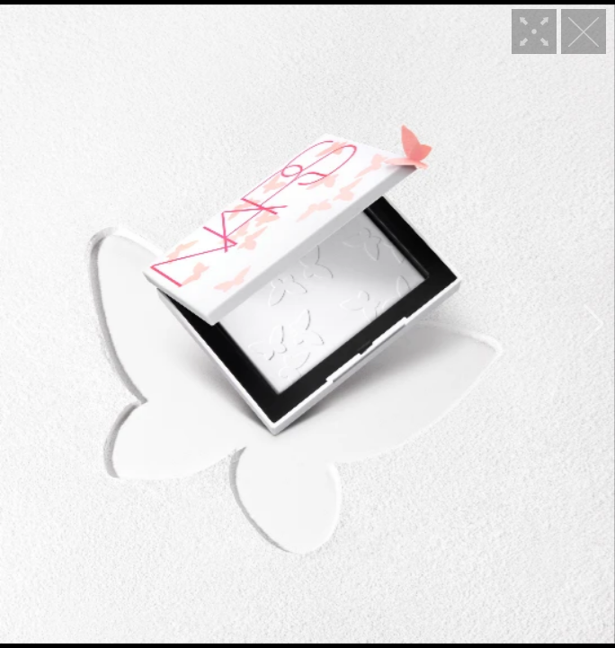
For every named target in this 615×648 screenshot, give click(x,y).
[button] (21, 324)
